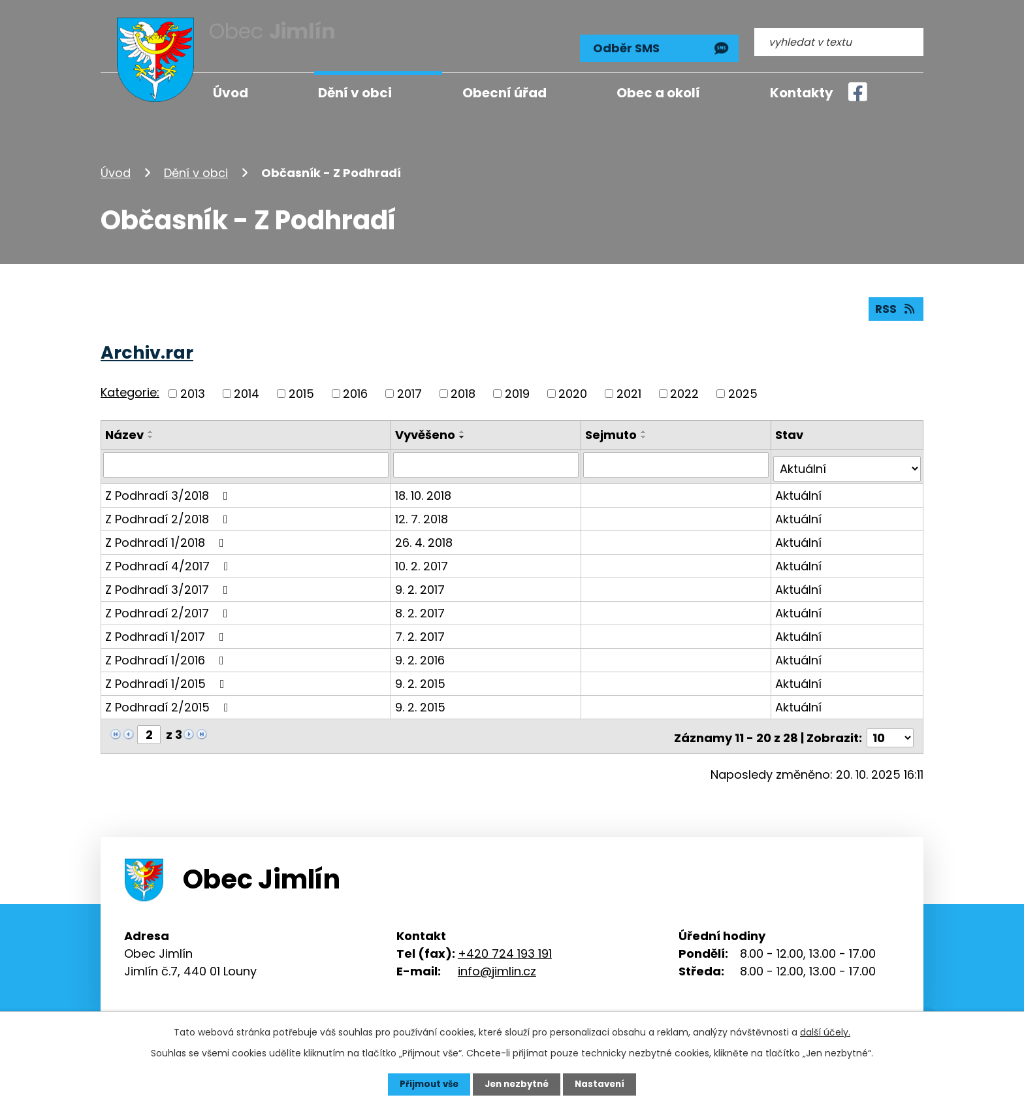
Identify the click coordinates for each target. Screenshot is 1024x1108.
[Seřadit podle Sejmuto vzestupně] (645, 427)
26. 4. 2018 (426, 534)
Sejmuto (612, 430)
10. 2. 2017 (423, 557)
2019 (517, 389)
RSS (895, 304)
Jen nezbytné (517, 1083)
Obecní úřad (504, 93)
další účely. (825, 1031)
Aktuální (799, 487)
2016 (355, 389)
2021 (628, 389)
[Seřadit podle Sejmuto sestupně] (645, 432)
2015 (301, 389)
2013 (192, 389)
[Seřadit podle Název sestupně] (151, 432)
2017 (409, 389)
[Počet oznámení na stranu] (890, 726)
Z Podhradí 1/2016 (167, 652)
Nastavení (603, 1083)
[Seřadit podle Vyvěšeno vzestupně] (464, 427)
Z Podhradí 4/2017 (169, 557)
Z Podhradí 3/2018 (169, 487)
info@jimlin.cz (497, 959)
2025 (743, 389)
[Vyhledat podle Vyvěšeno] (487, 460)
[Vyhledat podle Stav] (847, 460)
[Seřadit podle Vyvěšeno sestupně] (464, 432)
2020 (572, 389)
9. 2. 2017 (422, 581)
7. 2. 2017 (422, 628)
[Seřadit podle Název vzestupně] (151, 427)
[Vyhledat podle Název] (247, 460)
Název (124, 430)
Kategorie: (130, 388)
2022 (684, 389)
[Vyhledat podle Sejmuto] (676, 460)
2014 (246, 389)
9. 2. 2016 (422, 652)
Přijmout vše (425, 1083)
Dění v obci (196, 165)
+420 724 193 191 (505, 942)
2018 (463, 389)
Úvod (116, 165)
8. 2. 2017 (422, 604)
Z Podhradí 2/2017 (169, 604)
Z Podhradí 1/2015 (167, 675)
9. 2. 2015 (422, 675)
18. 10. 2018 (425, 487)
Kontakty (801, 93)
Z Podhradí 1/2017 (167, 628)
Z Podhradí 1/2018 (167, 534)
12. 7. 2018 (423, 510)
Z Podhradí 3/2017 (169, 581)
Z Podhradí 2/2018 (169, 510)
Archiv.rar (147, 348)
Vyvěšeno (427, 430)
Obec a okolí (658, 93)
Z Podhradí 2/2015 (169, 699)
